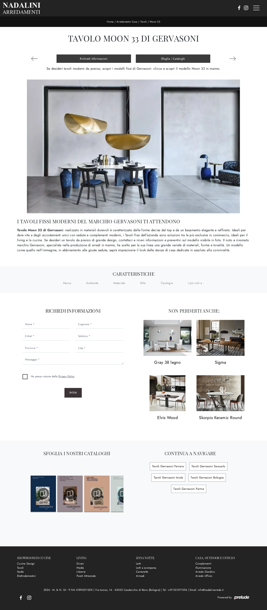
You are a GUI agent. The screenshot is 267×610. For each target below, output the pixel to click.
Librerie (81, 572)
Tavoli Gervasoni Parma (188, 489)
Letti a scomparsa (146, 568)
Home (110, 22)
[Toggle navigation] (256, 8)
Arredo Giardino (205, 572)
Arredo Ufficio (203, 576)
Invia (73, 392)
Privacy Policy (66, 376)
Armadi (140, 576)
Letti (138, 564)
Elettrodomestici (26, 576)
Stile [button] (143, 283)
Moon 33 (155, 22)
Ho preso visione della (52, 376)
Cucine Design (26, 564)
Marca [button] (67, 283)
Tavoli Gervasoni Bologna (207, 477)
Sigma (220, 362)
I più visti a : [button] (196, 283)
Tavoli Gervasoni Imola (168, 477)
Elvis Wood (167, 418)
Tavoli (143, 22)
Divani (80, 564)
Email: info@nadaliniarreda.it (206, 590)
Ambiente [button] (92, 283)
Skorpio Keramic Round (220, 418)
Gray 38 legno (167, 362)
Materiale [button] (119, 283)
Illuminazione (203, 568)
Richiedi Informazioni (93, 59)
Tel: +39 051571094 (175, 590)
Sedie (20, 572)
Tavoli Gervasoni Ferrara (168, 466)
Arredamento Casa (127, 22)
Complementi (203, 564)
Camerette (142, 572)
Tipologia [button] (167, 283)
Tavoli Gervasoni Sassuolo (208, 466)
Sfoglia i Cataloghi (173, 59)
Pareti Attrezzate (86, 576)
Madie (80, 568)
